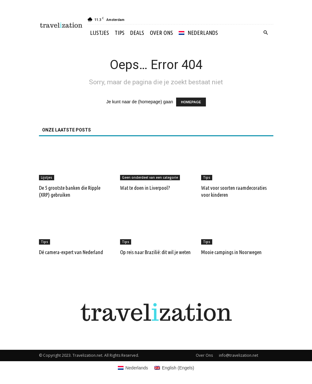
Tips (119, 32)
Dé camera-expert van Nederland (71, 252)
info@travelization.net (238, 355)
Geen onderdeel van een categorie (150, 177)
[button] (265, 33)
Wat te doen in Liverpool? (145, 188)
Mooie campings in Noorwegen (231, 252)
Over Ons (161, 32)
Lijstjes (99, 32)
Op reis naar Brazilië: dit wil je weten (155, 252)
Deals (137, 32)
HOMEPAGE (191, 102)
